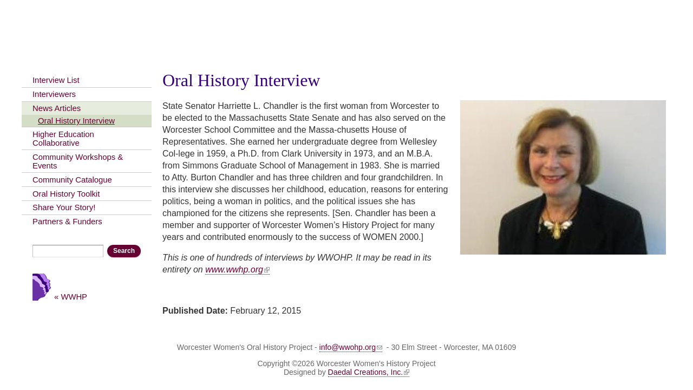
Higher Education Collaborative (63, 138)
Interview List (56, 80)
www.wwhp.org (237, 269)
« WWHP (70, 296)
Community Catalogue (72, 180)
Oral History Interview (76, 120)
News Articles (56, 108)
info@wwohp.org (351, 347)
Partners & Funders (67, 221)
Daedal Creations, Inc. (369, 372)
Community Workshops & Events (77, 161)
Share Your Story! (63, 207)
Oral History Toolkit (66, 194)
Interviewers (54, 94)
